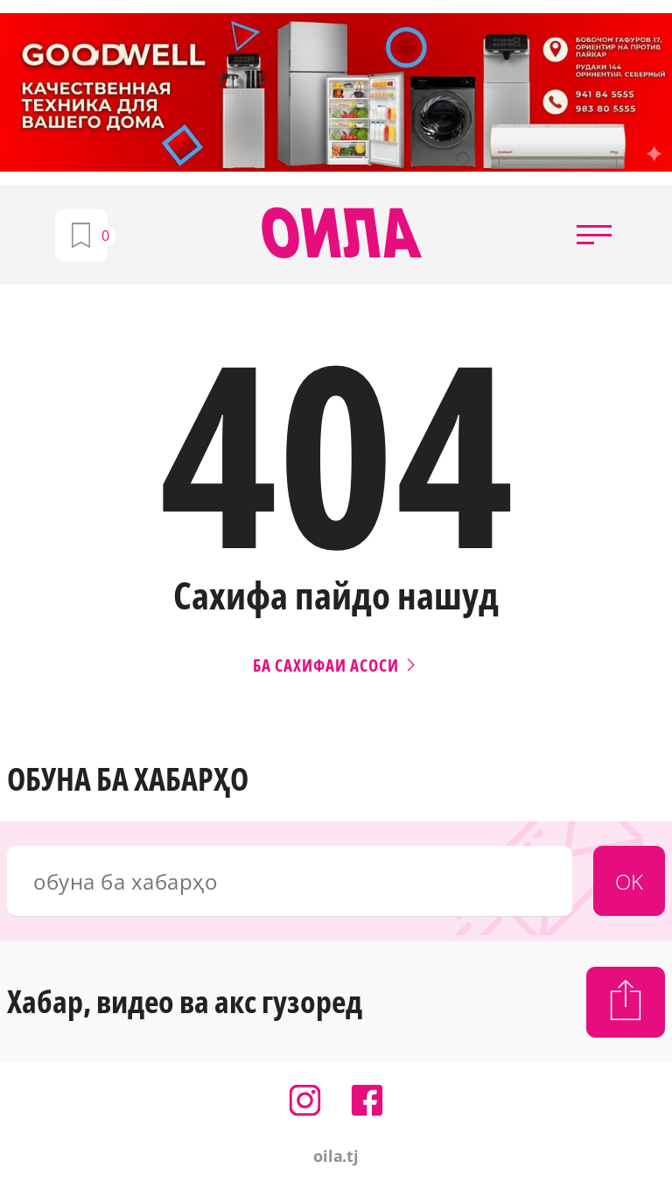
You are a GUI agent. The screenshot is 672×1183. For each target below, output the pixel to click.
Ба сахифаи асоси (336, 665)
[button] (594, 235)
